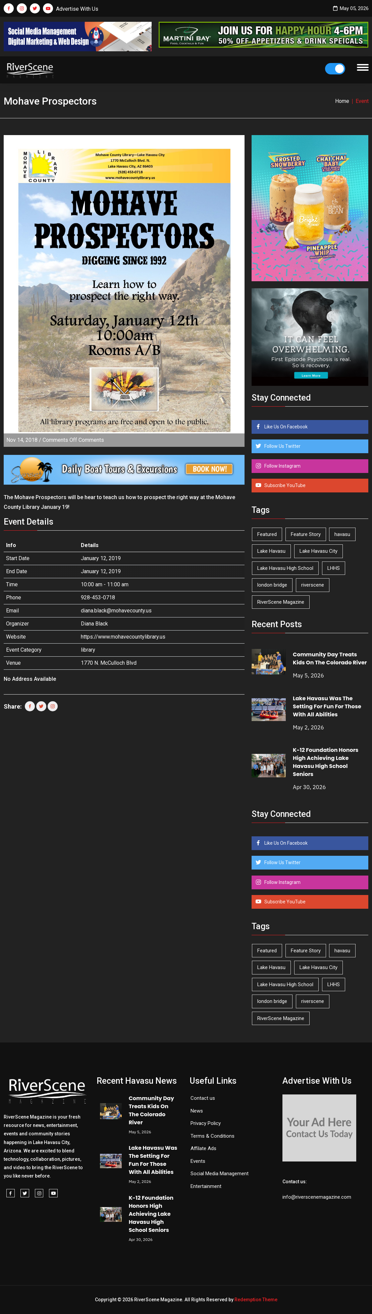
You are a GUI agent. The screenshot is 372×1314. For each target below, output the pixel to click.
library (88, 650)
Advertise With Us (77, 9)
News (197, 1111)
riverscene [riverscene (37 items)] (312, 585)
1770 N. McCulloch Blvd (109, 663)
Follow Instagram (282, 466)
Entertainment (206, 1186)
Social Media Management (220, 1174)
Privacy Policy (206, 1123)
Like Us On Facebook (285, 426)
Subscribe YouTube (284, 485)
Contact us (203, 1098)
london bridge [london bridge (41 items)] (272, 585)
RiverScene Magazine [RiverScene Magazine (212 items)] (280, 602)
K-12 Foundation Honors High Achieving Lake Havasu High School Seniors (325, 762)
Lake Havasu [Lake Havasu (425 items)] (271, 551)
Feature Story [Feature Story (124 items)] (306, 534)
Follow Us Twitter (282, 446)
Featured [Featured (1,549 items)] (267, 534)
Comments (73, 440)
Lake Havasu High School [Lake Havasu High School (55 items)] (285, 568)
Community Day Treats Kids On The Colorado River (330, 658)
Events (198, 1161)
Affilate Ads (203, 1148)
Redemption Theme (255, 1299)
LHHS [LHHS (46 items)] (333, 568)
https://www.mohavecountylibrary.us (123, 637)
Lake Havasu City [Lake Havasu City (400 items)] (318, 551)
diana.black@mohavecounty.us (116, 610)
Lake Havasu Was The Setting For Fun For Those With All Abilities (327, 706)
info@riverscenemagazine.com (316, 1197)
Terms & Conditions (212, 1136)
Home (342, 101)
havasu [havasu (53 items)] (342, 534)
